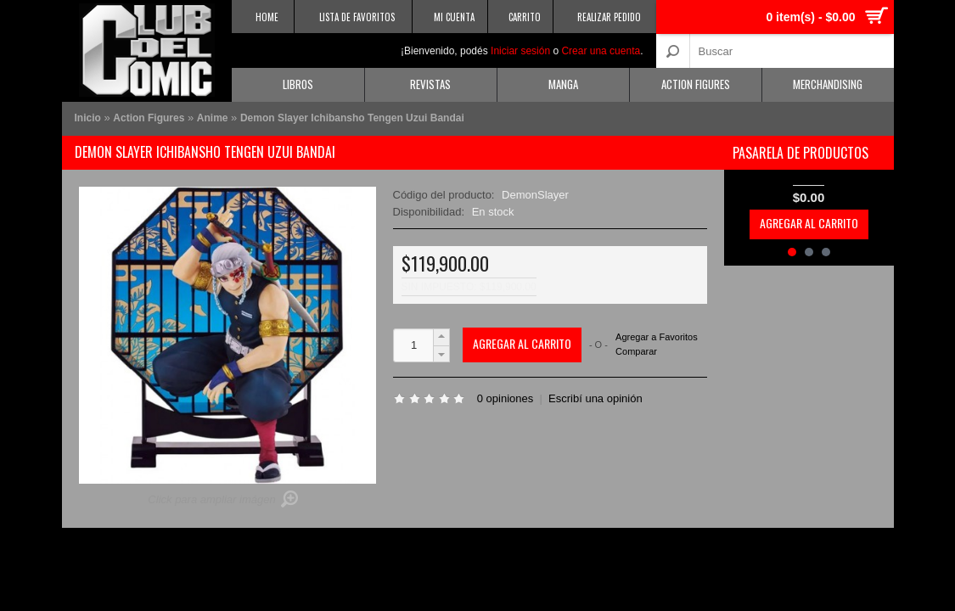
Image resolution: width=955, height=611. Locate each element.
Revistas (430, 84)
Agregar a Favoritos (656, 337)
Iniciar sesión (520, 51)
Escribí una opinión (595, 398)
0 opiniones (505, 398)
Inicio (88, 118)
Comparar (636, 351)
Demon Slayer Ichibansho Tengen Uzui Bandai (352, 118)
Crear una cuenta (600, 51)
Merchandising (827, 84)
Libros (298, 84)
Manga (563, 84)
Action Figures (695, 84)
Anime (212, 118)
